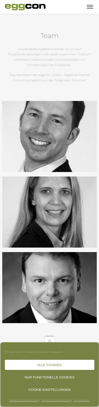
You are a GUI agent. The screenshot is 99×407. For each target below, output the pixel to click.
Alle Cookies (49, 365)
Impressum (82, 400)
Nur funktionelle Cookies (49, 377)
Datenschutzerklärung (24, 400)
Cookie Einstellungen (50, 389)
